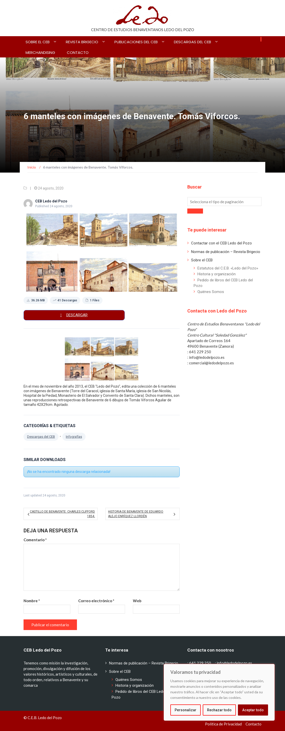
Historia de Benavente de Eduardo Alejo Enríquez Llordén (135, 514)
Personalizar (185, 710)
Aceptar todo (253, 710)
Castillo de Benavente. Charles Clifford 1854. (62, 514)
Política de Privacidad (223, 724)
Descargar (77, 315)
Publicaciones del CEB (136, 42)
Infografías (74, 436)
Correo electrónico (96, 600)
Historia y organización (216, 274)
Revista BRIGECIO (82, 42)
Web (137, 600)
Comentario (35, 539)
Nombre (32, 600)
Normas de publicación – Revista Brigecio (225, 251)
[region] (219, 692)
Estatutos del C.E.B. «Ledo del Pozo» (227, 268)
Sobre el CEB (38, 42)
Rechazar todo (219, 710)
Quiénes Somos (210, 291)
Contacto (78, 52)
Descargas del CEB (192, 42)
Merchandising (40, 52)
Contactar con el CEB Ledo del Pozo (221, 243)
